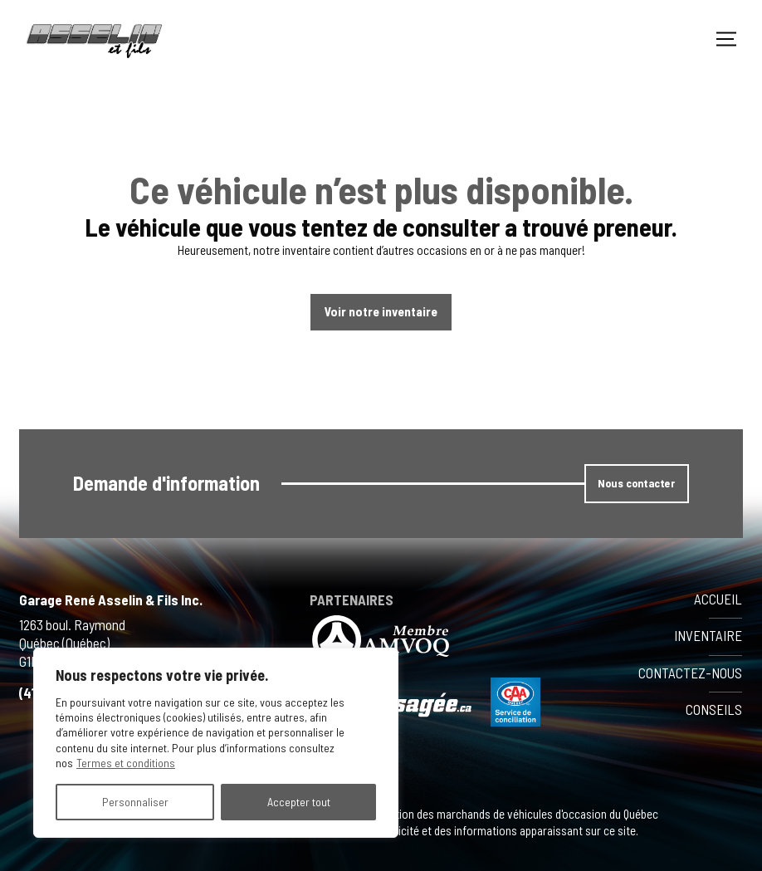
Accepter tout (298, 802)
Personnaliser (135, 802)
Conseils (714, 709)
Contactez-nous (690, 672)
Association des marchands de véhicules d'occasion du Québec (507, 813)
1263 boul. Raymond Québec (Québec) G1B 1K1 (72, 642)
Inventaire (708, 635)
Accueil (718, 598)
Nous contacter (636, 483)
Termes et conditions (125, 763)
